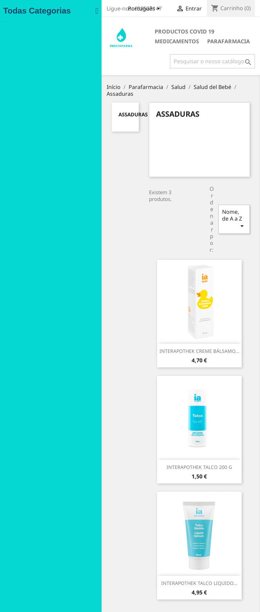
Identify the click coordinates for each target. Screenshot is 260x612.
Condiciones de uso (103, 553)
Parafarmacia (110, 41)
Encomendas (156, 561)
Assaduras (46, 107)
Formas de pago (99, 570)
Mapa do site (95, 588)
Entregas (91, 562)
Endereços (154, 579)
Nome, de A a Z (221, 192)
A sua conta (160, 527)
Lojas (86, 597)
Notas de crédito (160, 570)
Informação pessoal (164, 537)
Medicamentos (179, 31)
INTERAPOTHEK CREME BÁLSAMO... (122, 303)
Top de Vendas (36, 555)
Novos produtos (38, 546)
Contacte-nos (96, 579)
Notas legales (96, 544)
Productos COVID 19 (119, 31)
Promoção (31, 537)
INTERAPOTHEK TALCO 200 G (209, 303)
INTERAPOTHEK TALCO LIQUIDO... (166, 419)
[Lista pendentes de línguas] (144, 9)
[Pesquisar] (211, 61)
